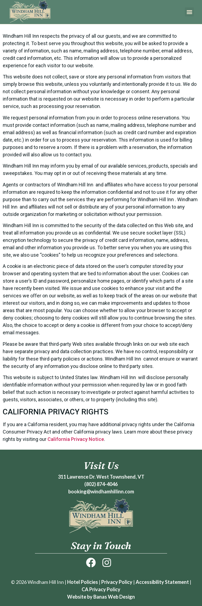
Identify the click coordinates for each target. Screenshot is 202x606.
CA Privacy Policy (101, 589)
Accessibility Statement (162, 582)
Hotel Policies (82, 582)
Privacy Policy (116, 582)
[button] (189, 11)
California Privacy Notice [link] (75, 439)
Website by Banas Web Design (101, 597)
